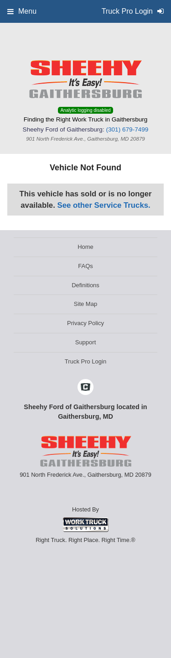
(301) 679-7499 (127, 129)
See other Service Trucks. (103, 205)
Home (85, 246)
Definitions (85, 285)
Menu (21, 11)
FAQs (85, 266)
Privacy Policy (85, 323)
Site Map (85, 303)
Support (85, 342)
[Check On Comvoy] (85, 387)
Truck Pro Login (85, 361)
